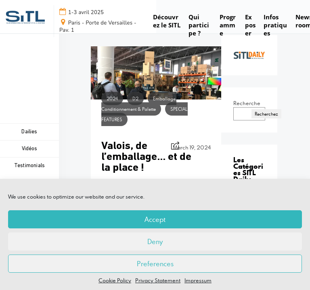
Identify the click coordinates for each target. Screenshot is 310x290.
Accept (155, 219)
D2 (135, 98)
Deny (155, 241)
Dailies (29, 132)
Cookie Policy (114, 280)
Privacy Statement (157, 280)
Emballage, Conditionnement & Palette (138, 103)
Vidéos (29, 149)
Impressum (198, 280)
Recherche (246, 103)
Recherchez (266, 114)
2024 (112, 98)
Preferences (155, 263)
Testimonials (29, 166)
